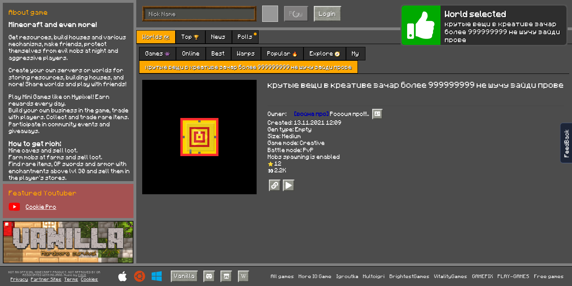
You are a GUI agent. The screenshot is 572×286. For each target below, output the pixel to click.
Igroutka (347, 276)
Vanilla (184, 275)
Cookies (89, 279)
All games (282, 276)
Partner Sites (46, 279)
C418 (82, 275)
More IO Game (315, 276)
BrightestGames (410, 276)
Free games (549, 276)
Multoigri (374, 276)
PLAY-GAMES (513, 276)
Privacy (19, 279)
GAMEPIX (482, 276)
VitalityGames (451, 276)
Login (327, 13)
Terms (71, 279)
